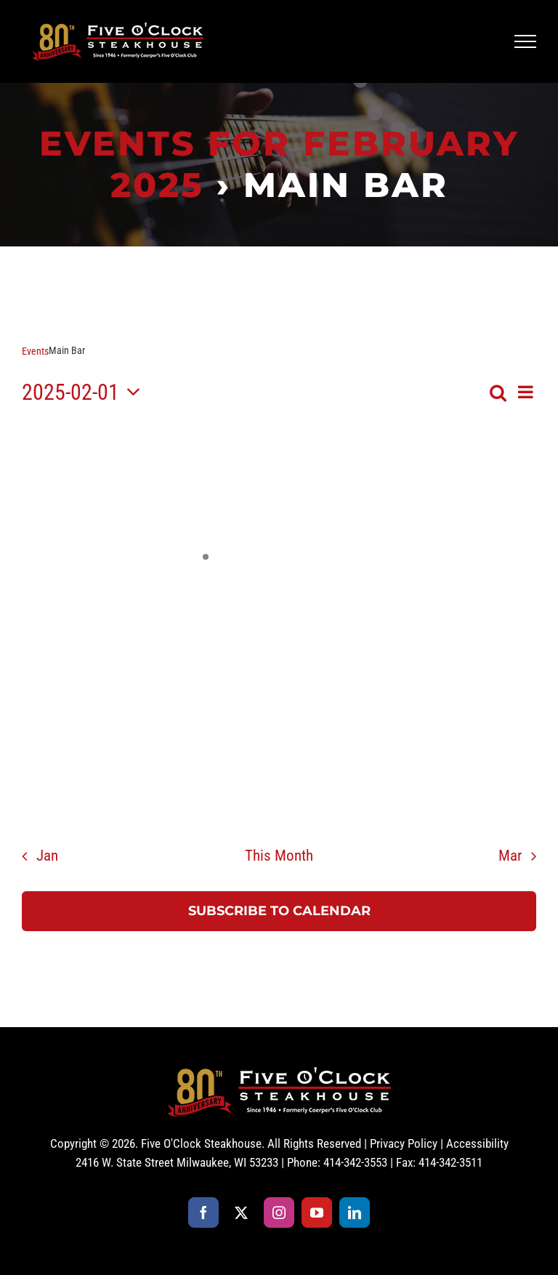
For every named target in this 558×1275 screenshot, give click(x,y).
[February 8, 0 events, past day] (426, 566)
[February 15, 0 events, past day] (426, 640)
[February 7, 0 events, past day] (352, 566)
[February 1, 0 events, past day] (426, 493)
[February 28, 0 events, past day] (352, 787)
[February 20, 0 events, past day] (278, 713)
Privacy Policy (403, 1143)
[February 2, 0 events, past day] (499, 493)
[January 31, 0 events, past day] (352, 493)
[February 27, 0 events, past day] (278, 787)
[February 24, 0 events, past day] (58, 787)
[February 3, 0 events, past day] (58, 566)
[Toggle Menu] (525, 41)
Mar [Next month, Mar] (510, 855)
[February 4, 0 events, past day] (132, 566)
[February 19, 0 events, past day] (205, 713)
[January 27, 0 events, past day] (58, 493)
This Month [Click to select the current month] (279, 855)
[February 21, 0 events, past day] (352, 713)
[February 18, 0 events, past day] (132, 713)
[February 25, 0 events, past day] (132, 787)
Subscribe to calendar (279, 911)
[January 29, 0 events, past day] (205, 493)
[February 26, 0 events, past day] (205, 787)
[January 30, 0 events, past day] (278, 493)
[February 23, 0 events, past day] (499, 713)
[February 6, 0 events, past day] (278, 566)
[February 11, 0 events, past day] (132, 640)
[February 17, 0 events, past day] (58, 713)
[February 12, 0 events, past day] (205, 640)
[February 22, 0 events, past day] (426, 713)
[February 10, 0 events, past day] (58, 640)
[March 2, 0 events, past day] (499, 787)
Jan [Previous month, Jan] (47, 855)
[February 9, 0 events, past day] (499, 566)
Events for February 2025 (279, 164)
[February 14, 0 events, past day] (352, 640)
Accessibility (477, 1143)
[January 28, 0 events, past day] (132, 493)
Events (35, 351)
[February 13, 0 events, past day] (278, 640)
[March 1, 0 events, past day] (426, 787)
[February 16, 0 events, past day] (499, 640)
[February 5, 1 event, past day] (205, 566)
